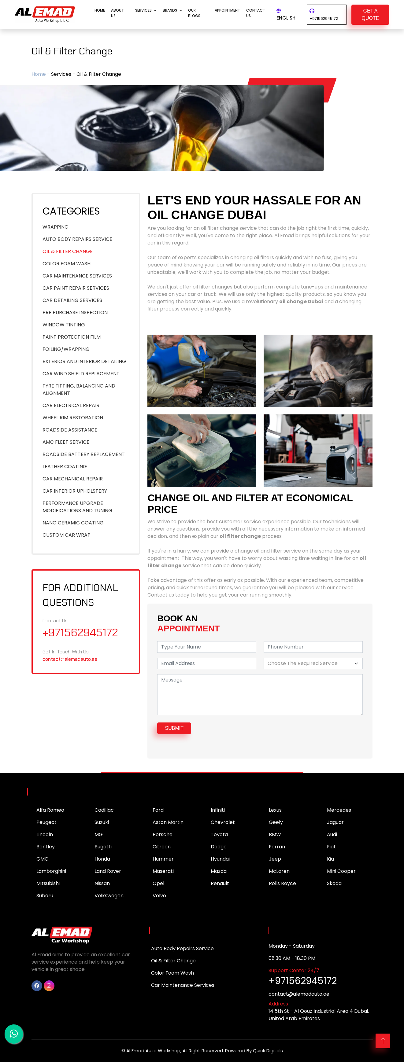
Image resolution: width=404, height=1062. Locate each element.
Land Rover (108, 871)
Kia (330, 858)
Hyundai (220, 858)
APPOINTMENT (227, 10)
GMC (42, 858)
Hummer (163, 858)
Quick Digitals (268, 1050)
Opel (158, 883)
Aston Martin (168, 822)
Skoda (334, 883)
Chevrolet (223, 822)
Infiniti (218, 810)
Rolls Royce (282, 883)
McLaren (279, 871)
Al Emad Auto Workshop (153, 1050)
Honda (102, 858)
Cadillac (104, 810)
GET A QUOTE (370, 14)
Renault (220, 883)
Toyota (219, 834)
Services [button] (143, 10)
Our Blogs (194, 13)
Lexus (275, 810)
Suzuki (102, 822)
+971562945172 (323, 18)
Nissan (102, 883)
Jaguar (335, 822)
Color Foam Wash (172, 972)
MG (99, 834)
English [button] (285, 15)
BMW (275, 834)
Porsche (162, 834)
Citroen (162, 846)
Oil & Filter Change (173, 960)
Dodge (219, 846)
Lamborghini (51, 871)
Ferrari (277, 846)
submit (174, 728)
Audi (332, 834)
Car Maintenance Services (182, 985)
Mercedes (339, 810)
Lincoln (44, 834)
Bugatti (103, 846)
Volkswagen (109, 895)
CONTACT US (255, 13)
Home (100, 10)
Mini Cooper (341, 871)
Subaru (44, 895)
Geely (276, 822)
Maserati (163, 871)
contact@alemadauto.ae (70, 659)
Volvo (159, 895)
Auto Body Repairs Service (182, 948)
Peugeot (46, 822)
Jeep (275, 858)
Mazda (219, 871)
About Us (117, 13)
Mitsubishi (48, 883)
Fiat (331, 846)
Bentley (45, 846)
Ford (158, 810)
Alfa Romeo (50, 810)
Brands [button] (170, 10)
